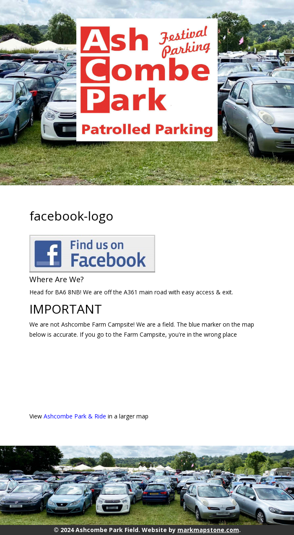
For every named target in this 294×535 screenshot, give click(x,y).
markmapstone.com (208, 530)
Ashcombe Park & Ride (75, 416)
